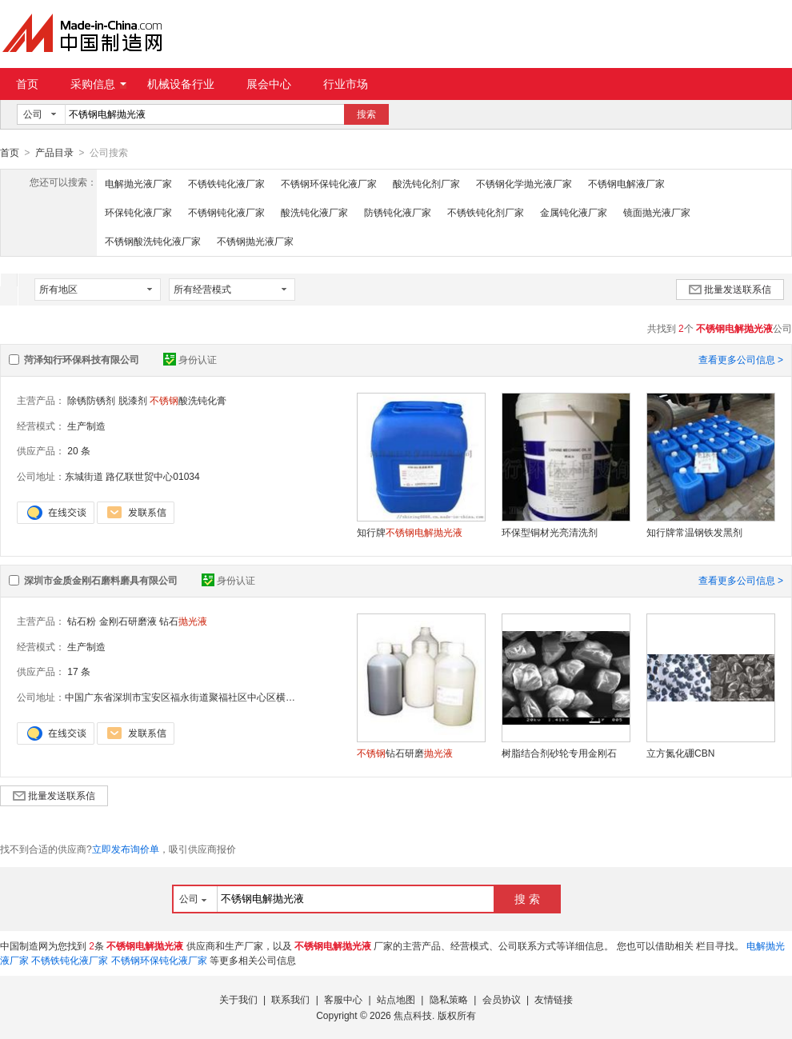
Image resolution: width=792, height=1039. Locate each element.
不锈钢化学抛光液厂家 (524, 183)
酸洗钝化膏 (188, 400)
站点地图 (396, 999)
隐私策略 (449, 999)
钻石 (183, 620)
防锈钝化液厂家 (397, 212)
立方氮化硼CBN (680, 752)
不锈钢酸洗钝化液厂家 (153, 240)
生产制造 (86, 425)
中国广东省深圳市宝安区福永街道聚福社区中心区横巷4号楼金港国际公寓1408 (231, 696)
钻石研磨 (405, 752)
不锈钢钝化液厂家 (226, 212)
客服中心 (343, 999)
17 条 (78, 671)
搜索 (366, 114)
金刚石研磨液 (128, 620)
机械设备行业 (180, 84)
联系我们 (290, 999)
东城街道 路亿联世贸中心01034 (132, 476)
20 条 (78, 450)
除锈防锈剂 (91, 400)
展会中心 (268, 84)
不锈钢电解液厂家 (626, 183)
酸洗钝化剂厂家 (426, 183)
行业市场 (345, 84)
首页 (27, 84)
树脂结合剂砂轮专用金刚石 (559, 752)
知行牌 (409, 531)
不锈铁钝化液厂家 (226, 183)
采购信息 (98, 84)
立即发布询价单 (125, 848)
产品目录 (54, 152)
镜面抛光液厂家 (656, 212)
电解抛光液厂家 (138, 183)
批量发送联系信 (730, 288)
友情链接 (553, 999)
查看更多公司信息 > (740, 359)
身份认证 (190, 359)
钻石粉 (81, 620)
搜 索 (527, 898)
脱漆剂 (132, 400)
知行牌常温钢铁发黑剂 (694, 531)
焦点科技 (413, 1015)
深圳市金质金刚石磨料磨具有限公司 (101, 579)
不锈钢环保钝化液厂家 (329, 183)
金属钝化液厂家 (573, 212)
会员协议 (501, 999)
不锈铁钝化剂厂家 (485, 212)
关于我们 (238, 999)
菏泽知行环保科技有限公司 (81, 359)
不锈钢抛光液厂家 (255, 240)
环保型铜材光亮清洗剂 (550, 531)
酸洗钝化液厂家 (314, 212)
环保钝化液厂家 (138, 212)
